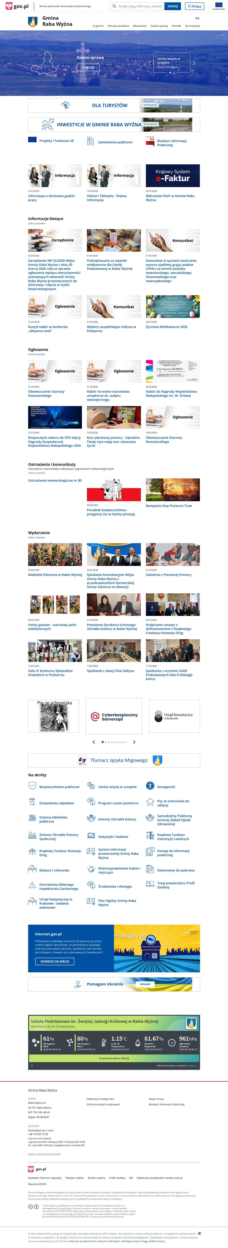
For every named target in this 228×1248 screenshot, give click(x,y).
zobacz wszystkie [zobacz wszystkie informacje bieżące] (36, 223)
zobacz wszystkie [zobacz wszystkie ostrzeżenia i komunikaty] (36, 472)
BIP (131, 1178)
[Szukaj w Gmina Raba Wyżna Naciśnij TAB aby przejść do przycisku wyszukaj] (137, 6)
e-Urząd (88, 67)
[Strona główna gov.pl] (17, 6)
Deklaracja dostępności (100, 1099)
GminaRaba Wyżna (57, 21)
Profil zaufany (117, 1178)
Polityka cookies (74, 1178)
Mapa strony (156, 1099)
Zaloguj (197, 7)
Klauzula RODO (37, 1184)
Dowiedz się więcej (55, 961)
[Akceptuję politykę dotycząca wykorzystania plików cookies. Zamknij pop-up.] (199, 1233)
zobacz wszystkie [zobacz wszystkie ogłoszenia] (36, 354)
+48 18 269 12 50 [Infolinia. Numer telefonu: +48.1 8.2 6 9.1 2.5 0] (38, 1134)
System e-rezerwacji (171, 63)
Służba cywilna (96, 1178)
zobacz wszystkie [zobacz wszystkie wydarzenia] (36, 537)
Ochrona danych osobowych (103, 1104)
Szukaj (173, 6)
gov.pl (37, 1169)
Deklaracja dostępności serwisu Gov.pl (160, 1178)
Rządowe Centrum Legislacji (45, 1178)
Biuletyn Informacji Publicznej (167, 1104)
